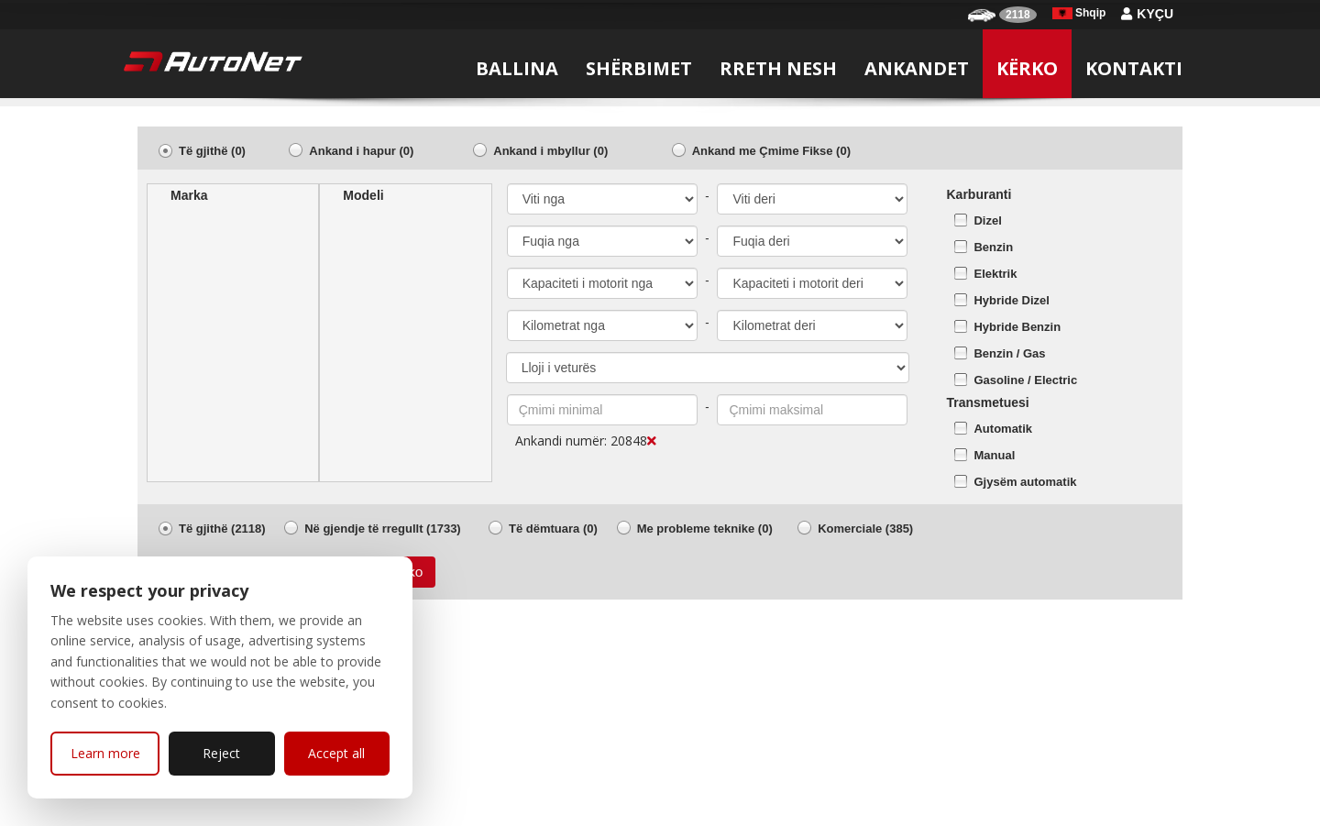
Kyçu (1147, 13)
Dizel (987, 220)
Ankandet (916, 68)
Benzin (993, 247)
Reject (221, 753)
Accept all (336, 753)
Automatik (1003, 428)
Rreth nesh (778, 68)
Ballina (517, 68)
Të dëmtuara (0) (553, 528)
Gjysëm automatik (1025, 482)
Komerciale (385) (865, 528)
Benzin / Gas (1009, 353)
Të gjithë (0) (212, 151)
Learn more (105, 753)
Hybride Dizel (1011, 300)
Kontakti (1133, 68)
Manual (994, 455)
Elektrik (995, 274)
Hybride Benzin (1017, 327)
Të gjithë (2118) (222, 528)
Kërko (1027, 68)
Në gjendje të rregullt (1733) (382, 528)
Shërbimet (639, 68)
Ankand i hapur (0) (361, 151)
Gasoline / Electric (1025, 380)
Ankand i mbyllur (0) (550, 151)
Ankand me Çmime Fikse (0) (771, 151)
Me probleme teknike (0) (705, 528)
